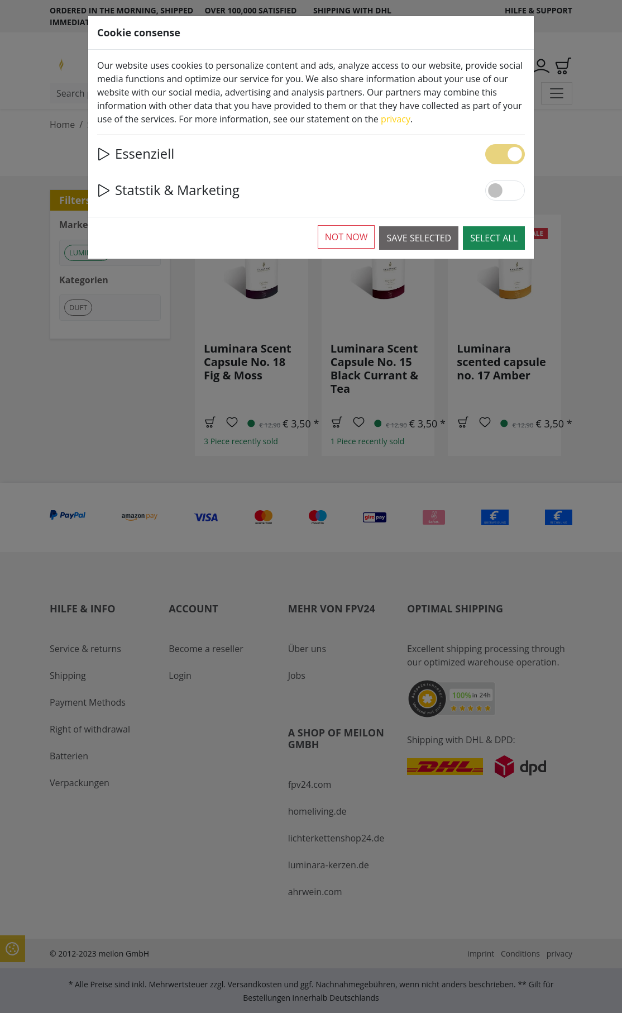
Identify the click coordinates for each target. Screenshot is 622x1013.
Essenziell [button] (135, 154)
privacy (395, 119)
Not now (346, 237)
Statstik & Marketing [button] (168, 190)
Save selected (418, 238)
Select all (494, 238)
